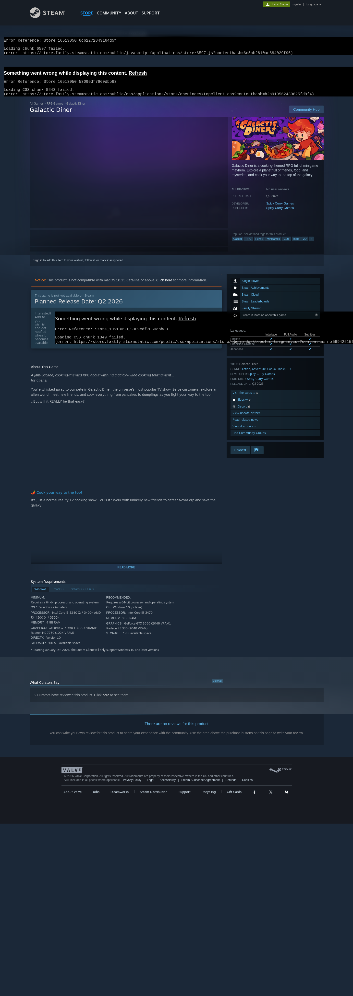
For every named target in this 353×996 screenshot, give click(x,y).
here (105, 703)
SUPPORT (151, 13)
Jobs (96, 800)
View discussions (244, 432)
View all (217, 689)
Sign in (38, 266)
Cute (286, 244)
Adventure (259, 375)
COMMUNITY (109, 13)
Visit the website (245, 398)
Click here (164, 286)
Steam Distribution (154, 800)
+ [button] (311, 244)
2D (304, 244)
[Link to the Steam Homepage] (51, 17)
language (312, 4)
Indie (296, 244)
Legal (150, 788)
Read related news (245, 425)
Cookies (247, 788)
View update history (246, 419)
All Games (37, 109)
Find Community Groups (249, 439)
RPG (249, 244)
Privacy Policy (132, 788)
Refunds (230, 788)
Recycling (209, 800)
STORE (86, 13)
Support (185, 800)
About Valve (72, 800)
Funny (259, 244)
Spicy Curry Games (280, 209)
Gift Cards (234, 800)
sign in (296, 4)
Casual (237, 244)
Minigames (273, 244)
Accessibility (168, 788)
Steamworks (119, 800)
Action (246, 375)
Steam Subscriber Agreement (200, 788)
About (131, 13)
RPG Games (55, 109)
